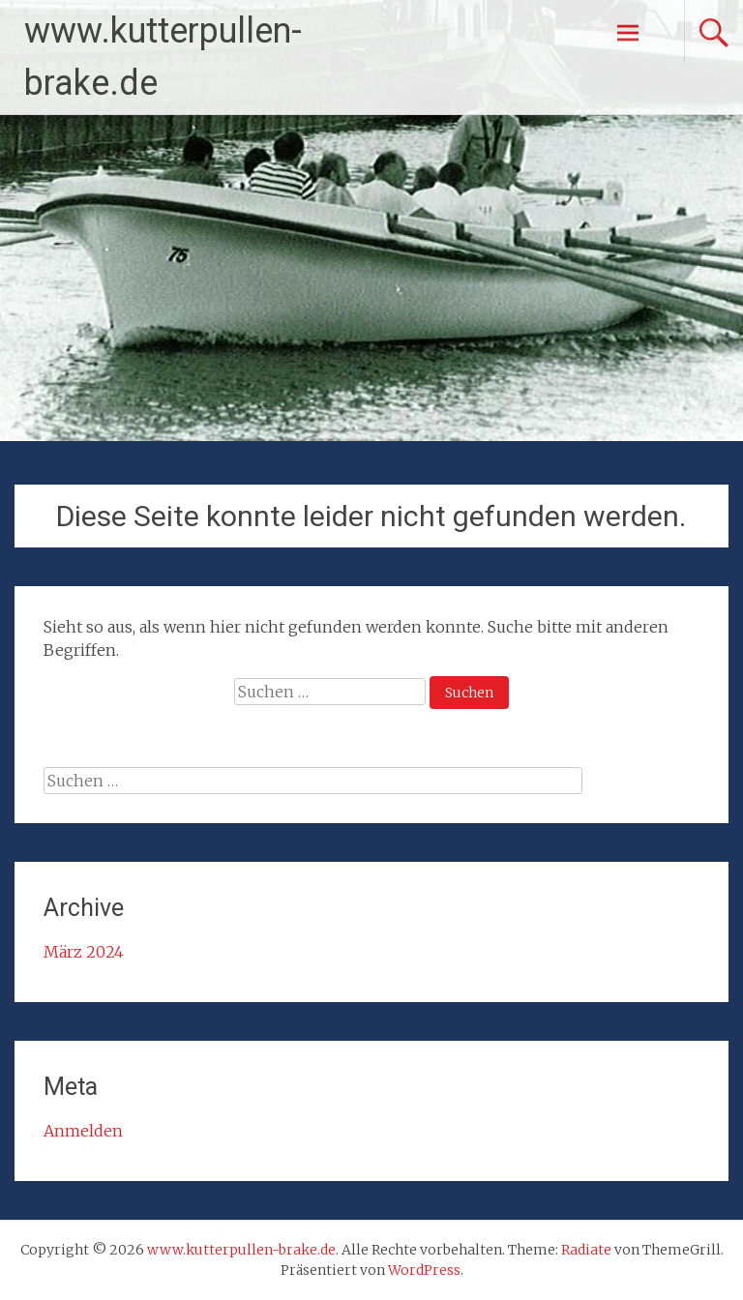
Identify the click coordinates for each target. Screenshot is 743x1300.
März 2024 (84, 951)
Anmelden (83, 1130)
